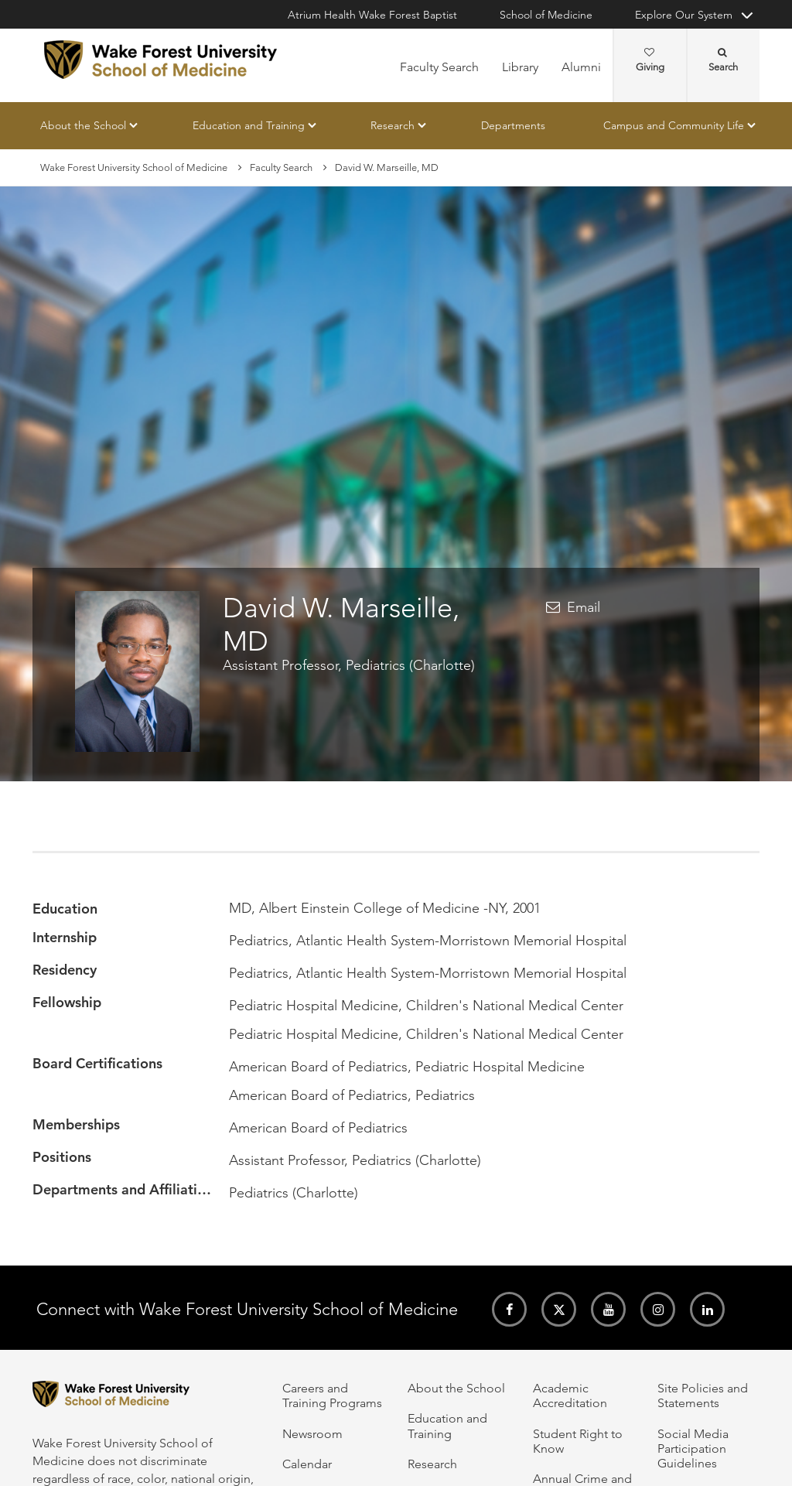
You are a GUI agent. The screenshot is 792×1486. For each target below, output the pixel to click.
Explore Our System (683, 15)
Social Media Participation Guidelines (693, 1448)
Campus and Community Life (673, 125)
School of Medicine (546, 15)
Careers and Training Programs (332, 1395)
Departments (513, 125)
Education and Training (249, 125)
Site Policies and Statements (702, 1395)
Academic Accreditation (570, 1395)
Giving (650, 60)
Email (583, 607)
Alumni (581, 67)
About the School (83, 125)
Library (520, 67)
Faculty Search (439, 67)
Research (392, 125)
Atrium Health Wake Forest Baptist (372, 15)
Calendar (307, 1464)
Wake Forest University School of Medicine (133, 167)
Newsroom (312, 1433)
